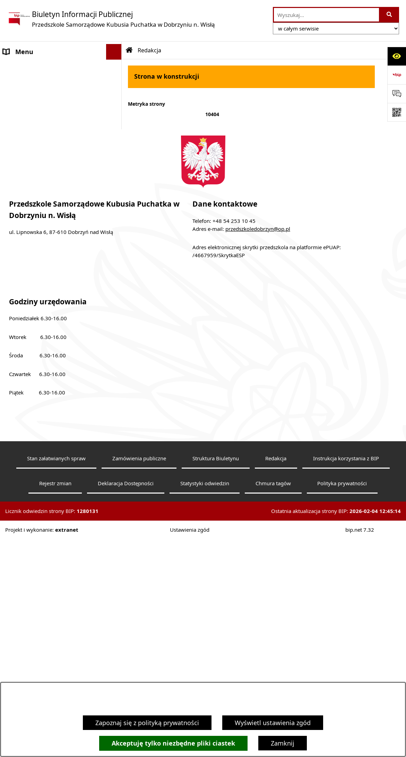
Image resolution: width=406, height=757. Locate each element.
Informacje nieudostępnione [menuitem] (45, 321)
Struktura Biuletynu (215, 675)
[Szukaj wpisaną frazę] (389, 15)
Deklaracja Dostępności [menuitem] (37, 129)
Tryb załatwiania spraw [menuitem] (36, 236)
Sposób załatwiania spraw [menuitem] (41, 252)
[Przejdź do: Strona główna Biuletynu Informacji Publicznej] (129, 50)
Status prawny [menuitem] (24, 98)
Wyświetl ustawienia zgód (273, 723)
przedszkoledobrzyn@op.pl (257, 446)
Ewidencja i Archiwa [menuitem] (32, 205)
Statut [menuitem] (12, 83)
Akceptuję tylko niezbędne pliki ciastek (173, 743)
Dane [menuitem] (10, 67)
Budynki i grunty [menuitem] (27, 299)
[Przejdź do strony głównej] (111, 19)
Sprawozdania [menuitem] (23, 267)
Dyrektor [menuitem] (16, 167)
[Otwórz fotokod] (396, 112)
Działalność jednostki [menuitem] (34, 221)
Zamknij (282, 743)
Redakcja (275, 675)
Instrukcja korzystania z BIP (346, 675)
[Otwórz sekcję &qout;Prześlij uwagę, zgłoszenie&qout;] (396, 93)
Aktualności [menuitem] (20, 114)
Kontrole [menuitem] (15, 283)
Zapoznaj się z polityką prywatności (147, 723)
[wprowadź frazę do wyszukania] (326, 15)
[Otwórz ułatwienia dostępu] (396, 56)
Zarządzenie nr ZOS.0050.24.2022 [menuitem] (51, 336)
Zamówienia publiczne (139, 675)
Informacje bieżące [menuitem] (31, 145)
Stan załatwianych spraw (56, 675)
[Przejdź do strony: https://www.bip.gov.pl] (396, 75)
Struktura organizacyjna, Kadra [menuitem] (48, 183)
